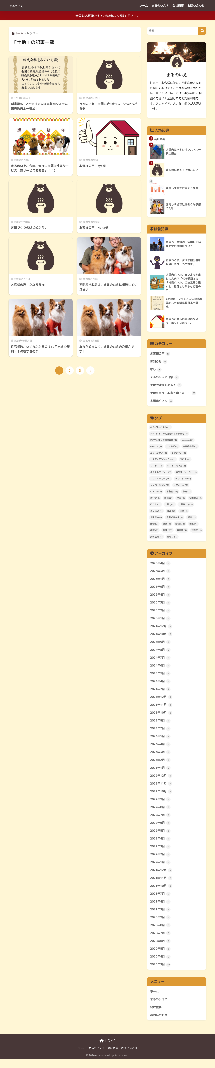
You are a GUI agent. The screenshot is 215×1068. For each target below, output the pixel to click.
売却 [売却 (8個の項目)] (171, 512)
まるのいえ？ (160, 6)
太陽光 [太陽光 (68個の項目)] (156, 518)
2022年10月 (162, 797)
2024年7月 (161, 661)
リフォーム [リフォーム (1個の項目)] (181, 486)
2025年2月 (161, 612)
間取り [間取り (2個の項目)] (172, 538)
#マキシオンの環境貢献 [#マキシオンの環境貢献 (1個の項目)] (163, 441)
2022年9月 (161, 805)
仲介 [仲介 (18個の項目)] (155, 499)
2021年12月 (162, 877)
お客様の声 (160, 354)
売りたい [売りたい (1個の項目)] (156, 512)
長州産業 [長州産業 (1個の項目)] (156, 538)
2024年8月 (161, 653)
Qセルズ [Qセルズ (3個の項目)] (172, 447)
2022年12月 (162, 781)
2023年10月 (162, 717)
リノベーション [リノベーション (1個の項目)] (159, 486)
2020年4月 (161, 965)
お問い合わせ (196, 6)
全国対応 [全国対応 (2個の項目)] (195, 499)
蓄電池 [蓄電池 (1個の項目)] (182, 531)
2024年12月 (162, 629)
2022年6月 (161, 829)
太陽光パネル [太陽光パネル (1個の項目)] (174, 518)
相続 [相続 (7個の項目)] (154, 531)
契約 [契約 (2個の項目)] (191, 518)
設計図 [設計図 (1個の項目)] (197, 531)
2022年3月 (161, 853)
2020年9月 (161, 925)
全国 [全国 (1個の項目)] (181, 499)
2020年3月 (161, 973)
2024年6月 (161, 669)
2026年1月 (161, 581)
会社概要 (178, 6)
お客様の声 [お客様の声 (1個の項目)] (190, 447)
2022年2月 (161, 861)
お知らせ (159, 362)
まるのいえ (21, 5)
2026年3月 (161, 573)
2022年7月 (161, 821)
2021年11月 (162, 885)
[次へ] (90, 371)
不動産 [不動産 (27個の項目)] (172, 493)
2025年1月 (161, 621)
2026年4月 (161, 564)
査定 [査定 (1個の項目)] (193, 525)
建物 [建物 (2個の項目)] (154, 525)
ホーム (143, 6)
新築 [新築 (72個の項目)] (180, 525)
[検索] (202, 31)
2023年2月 (161, 765)
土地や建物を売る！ (166, 386)
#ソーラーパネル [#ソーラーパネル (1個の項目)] (160, 428)
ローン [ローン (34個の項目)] (156, 493)
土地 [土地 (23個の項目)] (169, 505)
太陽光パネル (162, 402)
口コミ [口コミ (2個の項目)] (155, 505)
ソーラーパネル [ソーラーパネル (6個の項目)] (176, 467)
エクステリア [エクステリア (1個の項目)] (158, 454)
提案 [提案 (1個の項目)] (167, 525)
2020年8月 (161, 933)
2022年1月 (161, 869)
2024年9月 (161, 645)
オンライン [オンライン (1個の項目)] (178, 454)
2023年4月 (161, 749)
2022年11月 (162, 789)
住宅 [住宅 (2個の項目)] (168, 499)
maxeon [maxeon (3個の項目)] (187, 441)
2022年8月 (161, 813)
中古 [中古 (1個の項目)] (186, 493)
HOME (107, 1050)
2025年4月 (161, 597)
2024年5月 (161, 677)
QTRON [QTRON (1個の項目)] (156, 447)
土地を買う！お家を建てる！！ (174, 394)
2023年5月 (161, 741)
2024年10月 (162, 637)
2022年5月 (161, 837)
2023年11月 (162, 709)
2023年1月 (161, 773)
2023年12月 (162, 701)
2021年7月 (161, 901)
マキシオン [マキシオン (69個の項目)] (183, 480)
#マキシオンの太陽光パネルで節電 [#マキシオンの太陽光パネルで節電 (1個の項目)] (169, 435)
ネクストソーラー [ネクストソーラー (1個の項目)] (186, 473)
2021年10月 (162, 893)
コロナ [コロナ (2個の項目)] (185, 460)
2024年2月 (161, 693)
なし (156, 370)
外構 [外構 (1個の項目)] (184, 512)
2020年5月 (161, 957)
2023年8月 (161, 725)
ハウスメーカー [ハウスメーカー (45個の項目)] (160, 480)
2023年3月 (161, 757)
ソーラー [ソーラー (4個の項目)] (156, 467)
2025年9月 (161, 588)
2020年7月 (161, 941)
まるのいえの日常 (165, 378)
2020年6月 (161, 949)
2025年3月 (161, 605)
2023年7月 (161, 733)
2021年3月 (161, 917)
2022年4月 (161, 845)
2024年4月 (161, 685)
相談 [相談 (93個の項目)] (167, 531)
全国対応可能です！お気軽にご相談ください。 (107, 16)
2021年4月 (161, 909)
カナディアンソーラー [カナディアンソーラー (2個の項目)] (162, 460)
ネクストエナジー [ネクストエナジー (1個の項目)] (160, 473)
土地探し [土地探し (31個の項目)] (186, 505)
